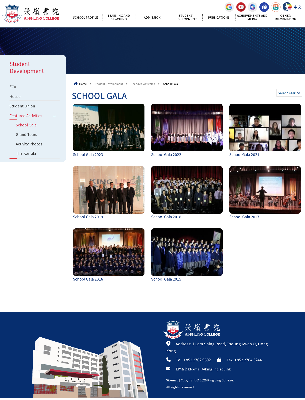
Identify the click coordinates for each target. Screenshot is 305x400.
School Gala (27, 128)
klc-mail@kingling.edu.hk (211, 371)
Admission (152, 17)
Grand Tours (27, 138)
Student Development (185, 17)
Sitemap (172, 382)
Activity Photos (30, 148)
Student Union (23, 107)
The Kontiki (26, 158)
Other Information (285, 17)
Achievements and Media (252, 17)
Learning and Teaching (119, 17)
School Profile (85, 17)
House (16, 97)
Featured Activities (143, 84)
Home (83, 84)
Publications (219, 17)
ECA (13, 87)
